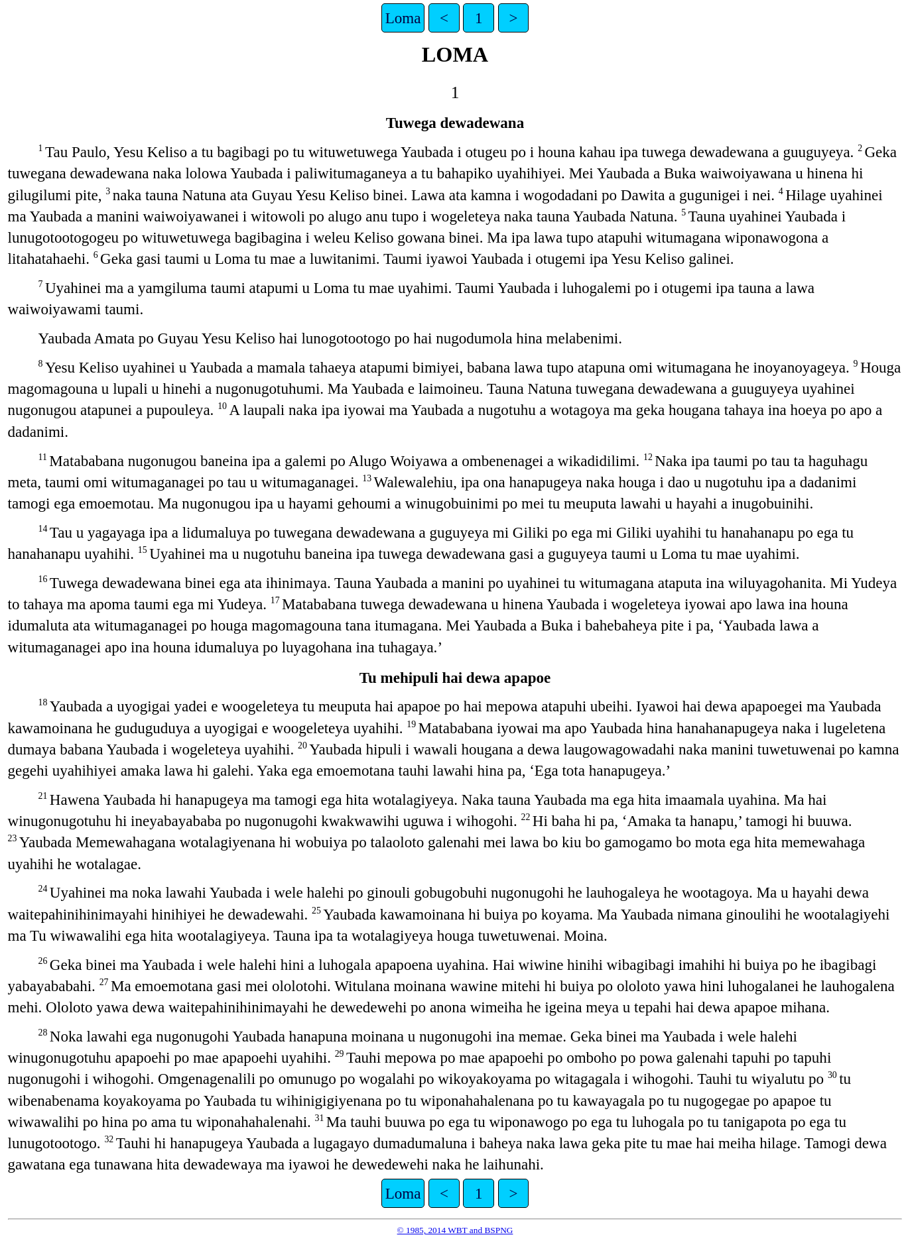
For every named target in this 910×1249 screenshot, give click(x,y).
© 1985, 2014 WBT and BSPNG (455, 1230)
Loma (403, 18)
